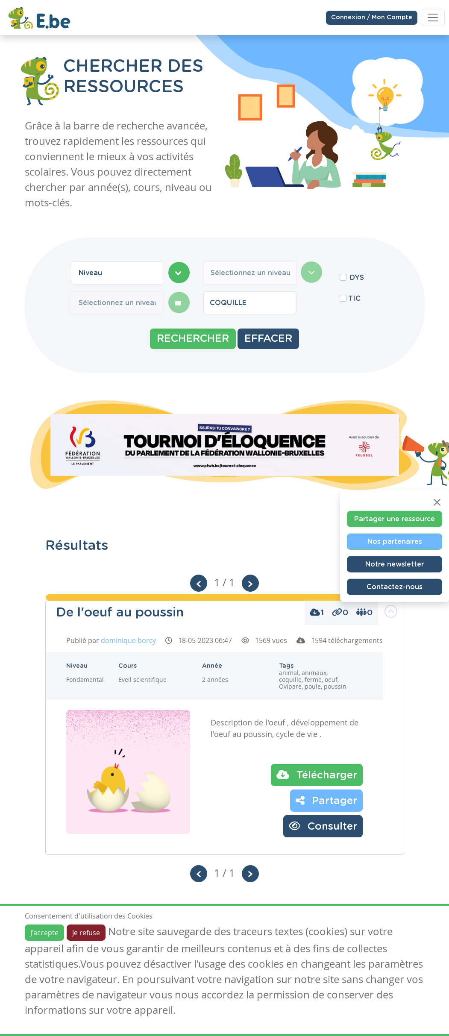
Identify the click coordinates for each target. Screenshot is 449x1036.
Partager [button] (326, 800)
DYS (357, 277)
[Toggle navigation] (433, 17)
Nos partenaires (394, 541)
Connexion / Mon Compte (371, 17)
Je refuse (86, 932)
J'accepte (44, 932)
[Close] (437, 502)
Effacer (268, 339)
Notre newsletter (394, 564)
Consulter (323, 825)
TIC (354, 298)
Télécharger (316, 774)
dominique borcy (128, 640)
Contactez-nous (395, 586)
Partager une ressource (394, 518)
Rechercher (193, 339)
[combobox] (117, 273)
